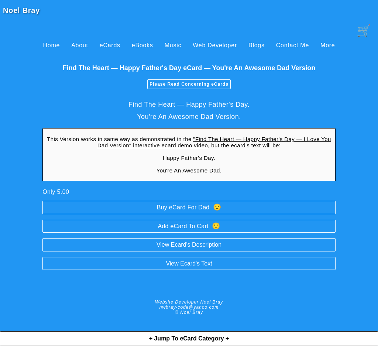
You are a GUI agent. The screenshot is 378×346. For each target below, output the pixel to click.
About (79, 45)
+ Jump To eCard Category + (189, 338)
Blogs (256, 45)
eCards (110, 45)
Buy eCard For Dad (189, 207)
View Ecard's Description (189, 244)
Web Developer (215, 45)
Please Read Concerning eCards (189, 84)
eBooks (142, 45)
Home (51, 45)
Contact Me (292, 45)
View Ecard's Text (189, 263)
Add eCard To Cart (189, 226)
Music (173, 45)
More (327, 45)
